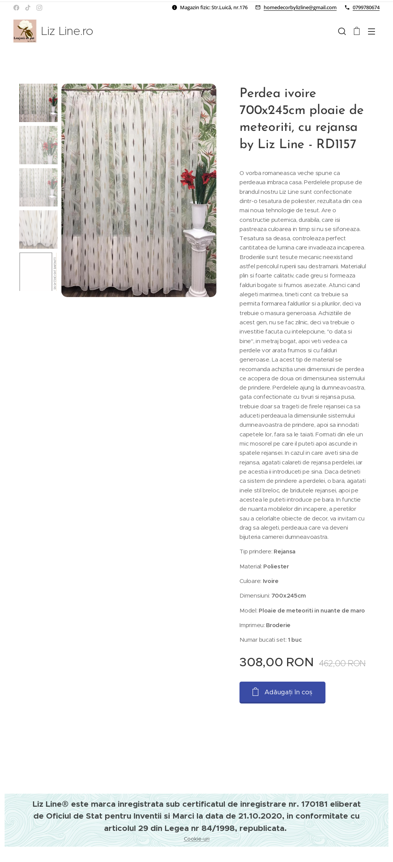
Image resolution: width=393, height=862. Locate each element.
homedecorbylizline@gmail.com (300, 7)
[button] (342, 31)
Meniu (371, 31)
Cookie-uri (197, 839)
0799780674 (366, 7)
